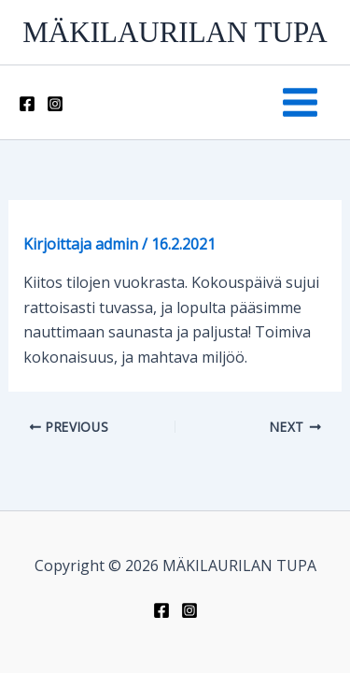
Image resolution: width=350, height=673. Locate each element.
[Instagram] (55, 103)
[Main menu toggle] (300, 102)
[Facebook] (27, 103)
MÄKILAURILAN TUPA (174, 32)
